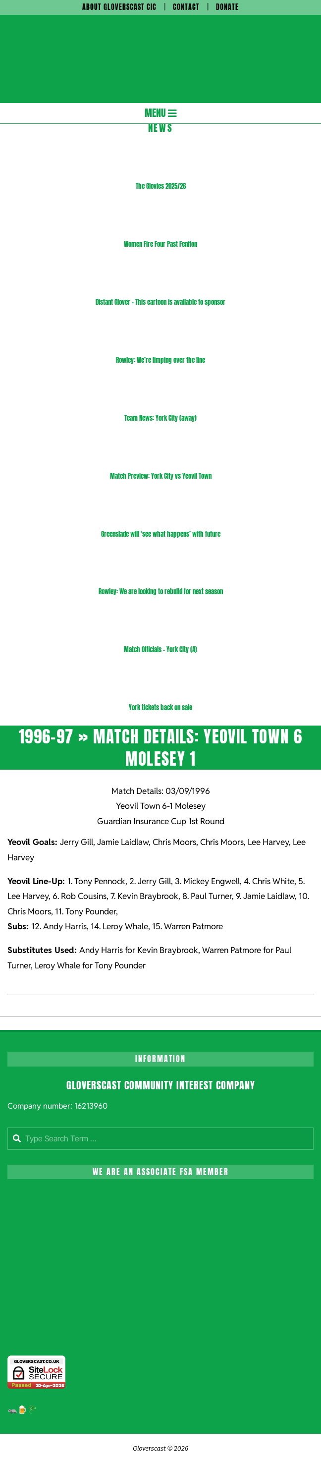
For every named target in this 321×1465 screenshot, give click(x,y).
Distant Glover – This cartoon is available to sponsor (160, 302)
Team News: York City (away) (160, 418)
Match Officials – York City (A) (160, 649)
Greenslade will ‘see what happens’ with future (160, 534)
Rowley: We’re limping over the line (160, 360)
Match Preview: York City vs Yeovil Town (161, 476)
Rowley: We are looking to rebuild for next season (161, 591)
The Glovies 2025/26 (161, 186)
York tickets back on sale (160, 707)
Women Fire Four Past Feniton (160, 244)
